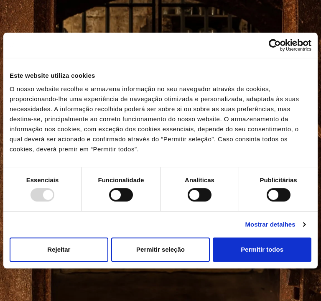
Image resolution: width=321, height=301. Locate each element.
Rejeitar (58, 249)
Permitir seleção (160, 249)
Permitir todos (262, 249)
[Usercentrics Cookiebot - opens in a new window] (274, 45)
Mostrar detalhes (270, 224)
